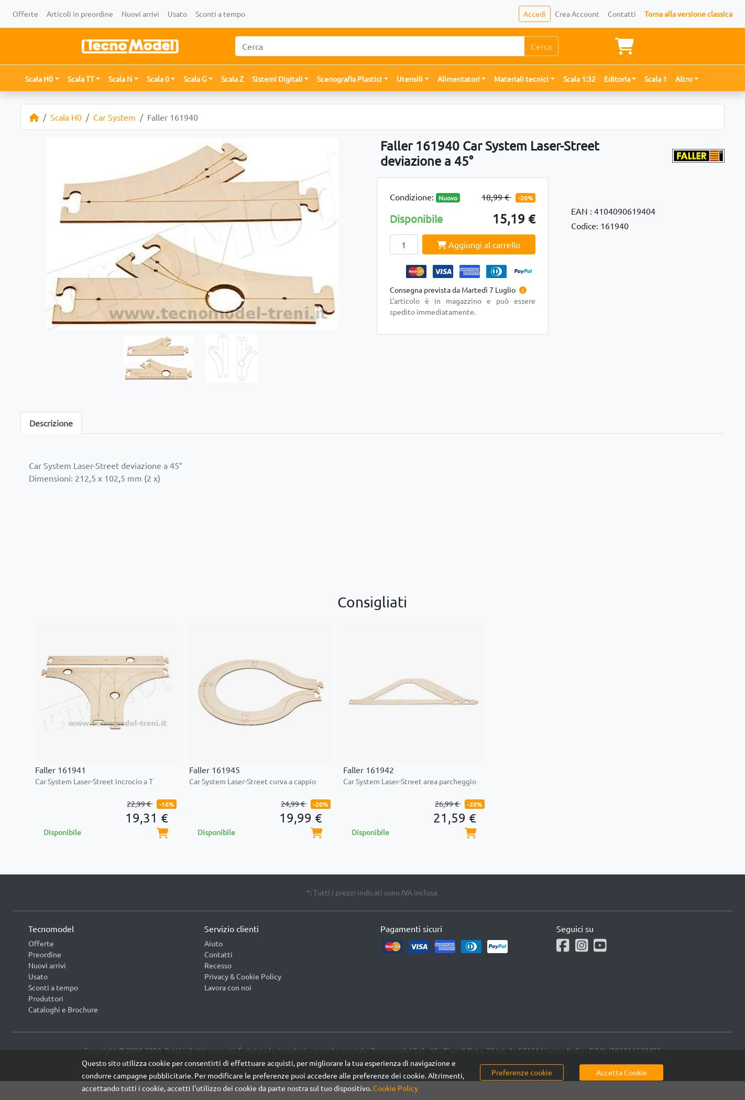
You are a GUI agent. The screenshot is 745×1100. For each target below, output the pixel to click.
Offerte (25, 13)
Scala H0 (66, 117)
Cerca (541, 46)
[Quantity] (404, 244)
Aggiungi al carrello (478, 244)
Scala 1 (655, 78)
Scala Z (232, 78)
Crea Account (577, 13)
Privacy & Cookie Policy (242, 976)
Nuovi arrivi (140, 13)
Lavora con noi (227, 987)
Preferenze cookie (521, 1072)
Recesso (218, 965)
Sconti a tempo (220, 13)
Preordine (44, 954)
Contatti (622, 13)
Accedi (534, 13)
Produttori (45, 998)
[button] (42, 79)
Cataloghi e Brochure (63, 1009)
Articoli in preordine (80, 13)
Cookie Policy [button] (395, 1088)
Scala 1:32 (579, 78)
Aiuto (213, 943)
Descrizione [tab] (51, 423)
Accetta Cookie (621, 1072)
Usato (177, 13)
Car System (114, 117)
